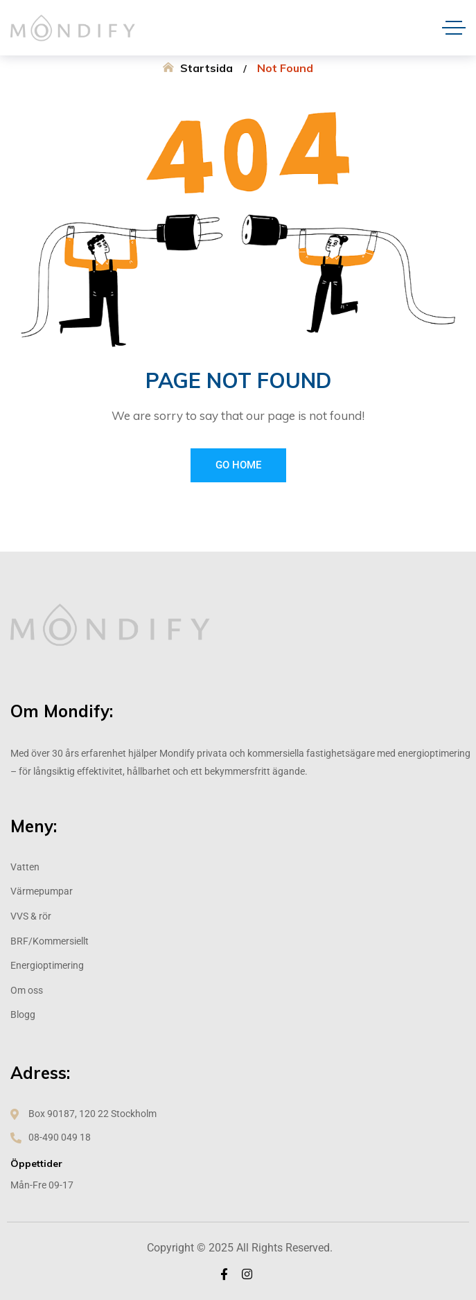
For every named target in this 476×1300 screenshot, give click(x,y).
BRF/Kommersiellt (49, 941)
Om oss (26, 990)
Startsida (206, 68)
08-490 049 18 (59, 1137)
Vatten (24, 866)
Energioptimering (47, 965)
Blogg (22, 1014)
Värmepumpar (41, 891)
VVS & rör (30, 916)
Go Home (238, 465)
